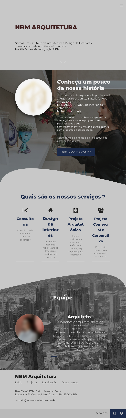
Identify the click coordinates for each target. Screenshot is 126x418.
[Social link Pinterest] (121, 413)
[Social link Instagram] (114, 413)
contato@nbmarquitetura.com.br (35, 400)
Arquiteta (79, 317)
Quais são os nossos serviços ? (63, 197)
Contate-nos (70, 382)
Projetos (32, 382)
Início (18, 382)
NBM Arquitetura (36, 376)
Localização (49, 382)
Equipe (63, 298)
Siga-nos (101, 413)
